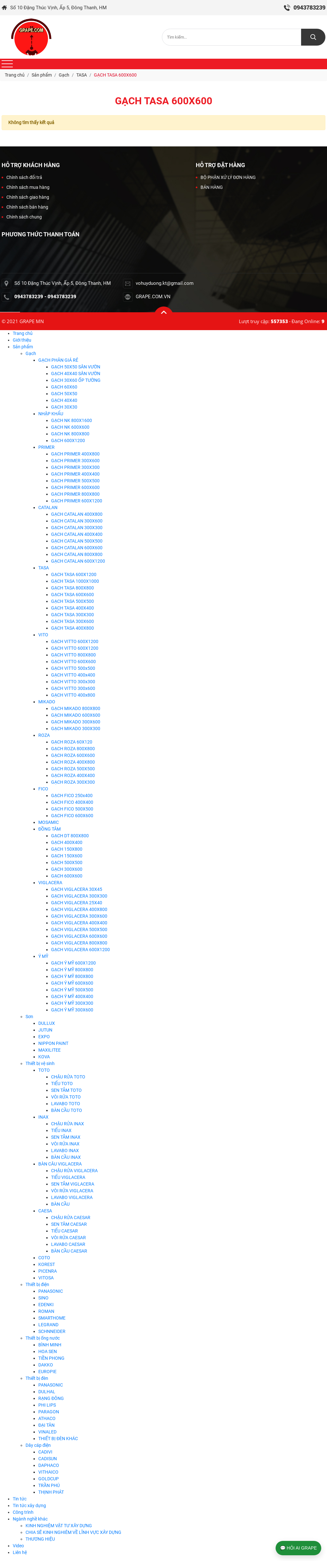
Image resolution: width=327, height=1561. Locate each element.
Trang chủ (23, 333)
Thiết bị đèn (37, 1378)
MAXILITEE (49, 1050)
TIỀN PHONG (51, 1358)
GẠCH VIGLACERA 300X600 (79, 916)
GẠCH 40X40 (64, 400)
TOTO (44, 1070)
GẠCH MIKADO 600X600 (75, 715)
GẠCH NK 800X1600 (71, 420)
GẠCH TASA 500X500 (72, 601)
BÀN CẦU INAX (66, 1157)
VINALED (47, 1431)
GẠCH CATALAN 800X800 (77, 554)
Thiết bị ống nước (43, 1338)
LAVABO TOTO (65, 1103)
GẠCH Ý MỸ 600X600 (72, 983)
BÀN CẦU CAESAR (69, 1251)
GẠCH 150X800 (66, 849)
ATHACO (47, 1418)
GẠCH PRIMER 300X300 (75, 467)
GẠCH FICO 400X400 (72, 802)
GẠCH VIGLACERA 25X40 (76, 902)
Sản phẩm (23, 346)
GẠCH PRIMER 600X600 (75, 487)
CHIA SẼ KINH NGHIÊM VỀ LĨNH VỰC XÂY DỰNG (73, 1532)
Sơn (29, 1016)
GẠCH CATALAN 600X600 (77, 547)
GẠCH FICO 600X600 (72, 815)
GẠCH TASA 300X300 (72, 614)
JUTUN (45, 1029)
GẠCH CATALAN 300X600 (77, 520)
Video (18, 1545)
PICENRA (47, 1271)
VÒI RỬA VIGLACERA (72, 1190)
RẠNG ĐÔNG (51, 1398)
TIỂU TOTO (62, 1083)
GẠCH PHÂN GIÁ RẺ (58, 360)
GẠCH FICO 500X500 (72, 808)
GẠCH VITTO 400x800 (73, 695)
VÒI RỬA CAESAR (68, 1237)
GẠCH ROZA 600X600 (73, 755)
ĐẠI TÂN (46, 1425)
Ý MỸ (43, 956)
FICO (43, 788)
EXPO (44, 1036)
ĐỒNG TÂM (49, 829)
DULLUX (46, 1023)
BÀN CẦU (60, 1204)
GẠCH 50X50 (64, 393)
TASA (43, 567)
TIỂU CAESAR (64, 1230)
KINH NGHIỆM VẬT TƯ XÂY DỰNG (59, 1525)
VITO (43, 634)
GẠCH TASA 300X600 (72, 621)
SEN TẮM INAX (65, 1137)
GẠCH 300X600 (66, 869)
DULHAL (46, 1391)
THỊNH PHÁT (51, 1492)
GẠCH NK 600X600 (70, 427)
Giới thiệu (22, 340)
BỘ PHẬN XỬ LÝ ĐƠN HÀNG (226, 177)
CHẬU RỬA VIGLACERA (74, 1170)
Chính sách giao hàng (25, 197)
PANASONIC (50, 1291)
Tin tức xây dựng (29, 1505)
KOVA (44, 1056)
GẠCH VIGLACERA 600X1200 (80, 949)
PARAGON (48, 1411)
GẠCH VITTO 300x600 (73, 688)
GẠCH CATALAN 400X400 (77, 534)
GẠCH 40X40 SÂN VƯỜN (75, 373)
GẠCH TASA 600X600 (72, 594)
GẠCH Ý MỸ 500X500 (72, 989)
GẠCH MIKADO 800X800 (75, 708)
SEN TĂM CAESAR (69, 1224)
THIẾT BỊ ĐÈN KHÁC (58, 1438)
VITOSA (46, 1277)
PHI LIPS (47, 1405)
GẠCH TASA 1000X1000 (75, 581)
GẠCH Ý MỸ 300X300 (72, 1003)
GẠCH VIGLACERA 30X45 (76, 889)
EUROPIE (47, 1371)
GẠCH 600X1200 (68, 440)
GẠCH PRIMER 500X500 (75, 480)
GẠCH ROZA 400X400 (73, 775)
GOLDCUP (48, 1478)
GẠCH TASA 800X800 (72, 587)
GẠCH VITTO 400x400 (73, 674)
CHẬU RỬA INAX (67, 1123)
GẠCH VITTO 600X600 (73, 661)
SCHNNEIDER (51, 1331)
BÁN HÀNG (209, 187)
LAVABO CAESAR (68, 1244)
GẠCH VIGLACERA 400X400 (79, 922)
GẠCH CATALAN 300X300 (77, 527)
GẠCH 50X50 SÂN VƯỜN (75, 366)
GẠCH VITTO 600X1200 (74, 641)
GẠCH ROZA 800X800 (73, 748)
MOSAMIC (48, 822)
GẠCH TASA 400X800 (72, 628)
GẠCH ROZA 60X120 (71, 741)
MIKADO (46, 701)
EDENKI (46, 1304)
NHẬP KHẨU (50, 413)
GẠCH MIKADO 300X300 (75, 728)
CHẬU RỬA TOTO (68, 1076)
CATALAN (47, 507)
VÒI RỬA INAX (65, 1143)
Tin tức (20, 1498)
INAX (43, 1117)
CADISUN (47, 1458)
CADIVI (45, 1451)
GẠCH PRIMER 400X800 (75, 453)
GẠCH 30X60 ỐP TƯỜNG (76, 380)
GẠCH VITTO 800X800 (73, 654)
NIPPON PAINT (53, 1043)
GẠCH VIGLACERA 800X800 (79, 942)
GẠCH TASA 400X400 (72, 607)
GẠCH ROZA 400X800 (73, 762)
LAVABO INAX (65, 1150)
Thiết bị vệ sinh (40, 1063)
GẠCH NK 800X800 (70, 433)
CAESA (45, 1210)
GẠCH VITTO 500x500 (73, 668)
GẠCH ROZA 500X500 (73, 768)
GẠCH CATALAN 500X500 (77, 541)
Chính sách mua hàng (25, 187)
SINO (43, 1297)
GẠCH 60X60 (64, 386)
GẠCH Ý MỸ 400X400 (72, 996)
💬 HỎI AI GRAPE (298, 1547)
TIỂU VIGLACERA (68, 1177)
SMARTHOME (51, 1318)
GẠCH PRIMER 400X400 (75, 474)
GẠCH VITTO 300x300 (73, 681)
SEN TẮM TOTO (66, 1090)
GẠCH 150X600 (66, 855)
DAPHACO (48, 1465)
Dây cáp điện (38, 1445)
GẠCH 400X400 (66, 842)
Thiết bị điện (37, 1284)
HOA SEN (47, 1351)
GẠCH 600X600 (66, 875)
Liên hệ (20, 1552)
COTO (44, 1257)
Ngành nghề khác (30, 1518)
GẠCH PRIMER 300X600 (75, 460)
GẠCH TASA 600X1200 (73, 574)
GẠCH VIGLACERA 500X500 (79, 929)
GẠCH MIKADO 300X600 (75, 721)
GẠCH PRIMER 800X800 (75, 494)
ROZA (44, 735)
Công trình (23, 1512)
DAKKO (45, 1364)
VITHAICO (48, 1472)
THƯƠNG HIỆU (40, 1539)
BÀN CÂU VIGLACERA (60, 1163)
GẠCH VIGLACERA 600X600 (79, 936)
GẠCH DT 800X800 (70, 835)
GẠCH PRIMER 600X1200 (76, 500)
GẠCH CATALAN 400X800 (77, 514)
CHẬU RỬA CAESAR (70, 1217)
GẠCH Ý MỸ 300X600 (72, 1009)
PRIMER (46, 447)
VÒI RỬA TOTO (66, 1096)
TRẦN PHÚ (49, 1485)
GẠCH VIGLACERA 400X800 (79, 909)
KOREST (46, 1264)
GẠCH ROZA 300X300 (73, 782)
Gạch (31, 353)
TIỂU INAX (61, 1130)
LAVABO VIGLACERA (72, 1197)
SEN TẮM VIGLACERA (72, 1184)
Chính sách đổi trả (22, 177)
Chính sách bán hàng (25, 207)
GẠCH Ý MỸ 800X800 (72, 969)
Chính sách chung (22, 216)
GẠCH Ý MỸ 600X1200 (73, 962)
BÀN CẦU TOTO (66, 1110)
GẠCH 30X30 (64, 407)
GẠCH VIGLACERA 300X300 (79, 896)
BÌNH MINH (49, 1344)
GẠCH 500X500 (66, 862)
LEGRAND (48, 1324)
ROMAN (46, 1311)
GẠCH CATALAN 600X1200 (78, 561)
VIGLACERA (50, 882)
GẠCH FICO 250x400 (72, 795)
